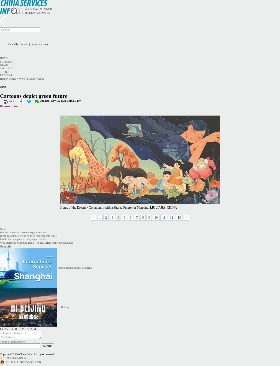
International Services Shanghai (75, 267)
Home (4, 58)
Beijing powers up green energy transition (23, 232)
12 (171, 217)
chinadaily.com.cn (17, 44)
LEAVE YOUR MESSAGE (18, 329)
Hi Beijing (63, 307)
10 (156, 217)
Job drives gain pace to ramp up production (23, 239)
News (4, 65)
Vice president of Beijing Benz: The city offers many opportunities (36, 242)
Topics (4, 71)
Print (11, 101)
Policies (6, 61)
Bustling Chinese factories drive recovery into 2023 (28, 235)
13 (179, 217)
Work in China (27, 78)
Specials (6, 68)
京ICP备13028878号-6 (13, 359)
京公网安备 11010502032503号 (23, 363)
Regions (6, 75)
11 (163, 217)
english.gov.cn (40, 44)
